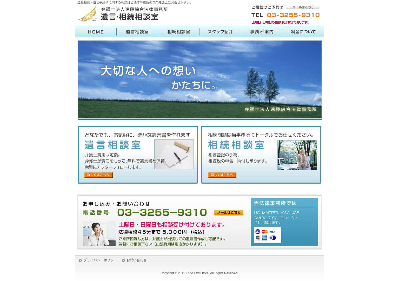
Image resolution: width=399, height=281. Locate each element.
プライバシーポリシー (100, 260)
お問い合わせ (137, 260)
